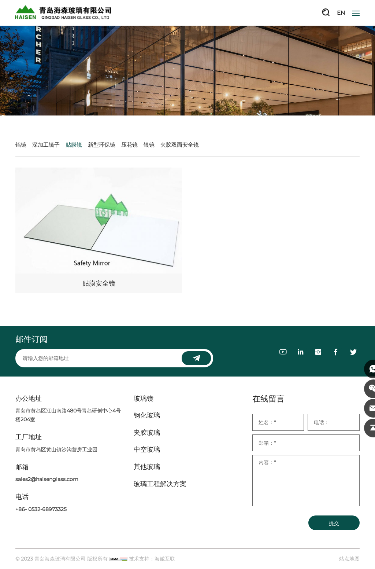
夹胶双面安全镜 (179, 145)
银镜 (149, 145)
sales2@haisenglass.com (46, 480)
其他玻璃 (147, 467)
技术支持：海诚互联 (152, 559)
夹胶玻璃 (147, 433)
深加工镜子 (46, 145)
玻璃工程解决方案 (160, 484)
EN (341, 12)
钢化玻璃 (147, 416)
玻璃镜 (143, 399)
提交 (334, 523)
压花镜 (129, 145)
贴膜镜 (74, 145)
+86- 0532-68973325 (41, 509)
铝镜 (20, 145)
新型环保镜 (101, 145)
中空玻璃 (147, 450)
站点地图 (349, 559)
